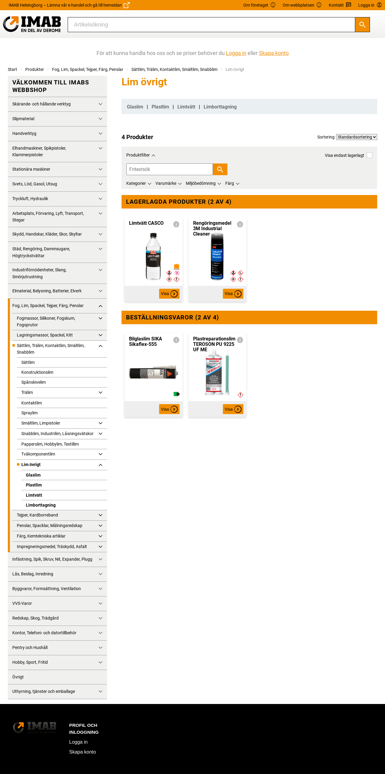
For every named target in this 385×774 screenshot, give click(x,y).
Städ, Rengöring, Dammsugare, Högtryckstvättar (41, 252)
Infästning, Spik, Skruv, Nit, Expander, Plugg (52, 559)
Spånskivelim (33, 382)
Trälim (27, 392)
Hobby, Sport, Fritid (30, 662)
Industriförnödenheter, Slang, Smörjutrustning (39, 273)
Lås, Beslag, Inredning (32, 573)
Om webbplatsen (302, 5)
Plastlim (34, 485)
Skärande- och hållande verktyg (41, 104)
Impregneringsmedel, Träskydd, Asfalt (52, 546)
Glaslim (33, 475)
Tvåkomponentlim (38, 454)
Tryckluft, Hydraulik (30, 198)
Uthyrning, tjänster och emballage (43, 691)
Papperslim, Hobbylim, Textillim (50, 444)
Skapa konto (82, 751)
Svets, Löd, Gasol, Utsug (34, 183)
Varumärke (166, 183)
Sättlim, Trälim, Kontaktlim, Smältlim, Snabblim (174, 69)
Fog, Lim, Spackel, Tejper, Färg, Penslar (87, 69)
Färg (229, 183)
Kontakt (340, 5)
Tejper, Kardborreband (37, 515)
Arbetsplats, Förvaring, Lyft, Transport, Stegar (48, 216)
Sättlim (28, 362)
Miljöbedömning (201, 183)
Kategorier (136, 183)
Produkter (34, 69)
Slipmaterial (23, 118)
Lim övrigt (31, 464)
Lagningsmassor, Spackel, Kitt (45, 335)
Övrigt (18, 677)
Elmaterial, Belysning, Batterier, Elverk (47, 290)
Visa (169, 293)
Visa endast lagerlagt (348, 155)
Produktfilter (138, 155)
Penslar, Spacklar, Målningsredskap (49, 525)
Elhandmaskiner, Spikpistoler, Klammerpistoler (39, 151)
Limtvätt (34, 495)
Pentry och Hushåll (30, 647)
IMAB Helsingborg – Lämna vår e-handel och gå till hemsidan (69, 5)
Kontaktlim (31, 403)
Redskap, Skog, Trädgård (35, 618)
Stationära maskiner (31, 169)
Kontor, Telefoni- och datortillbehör (44, 632)
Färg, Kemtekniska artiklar (41, 536)
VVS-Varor (22, 603)
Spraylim (29, 412)
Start (12, 69)
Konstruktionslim (37, 372)
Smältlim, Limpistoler (40, 423)
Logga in (78, 742)
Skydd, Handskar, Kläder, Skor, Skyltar (47, 234)
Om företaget (259, 5)
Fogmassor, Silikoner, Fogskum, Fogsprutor (46, 321)
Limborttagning (41, 505)
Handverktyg (24, 133)
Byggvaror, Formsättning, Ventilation (46, 588)
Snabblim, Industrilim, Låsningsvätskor (57, 433)
